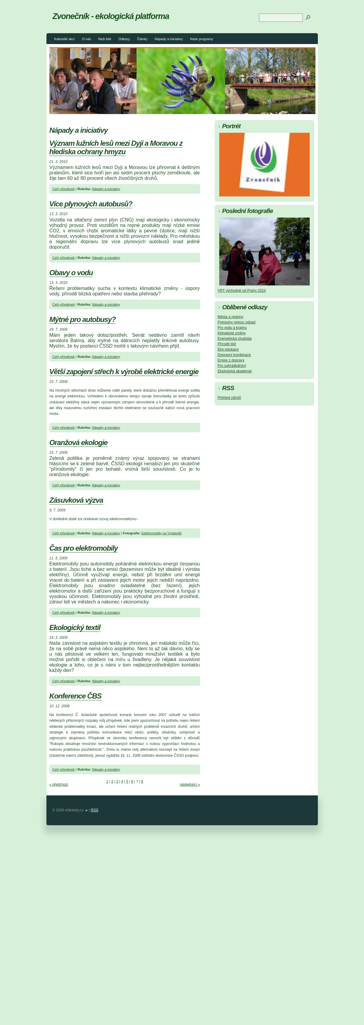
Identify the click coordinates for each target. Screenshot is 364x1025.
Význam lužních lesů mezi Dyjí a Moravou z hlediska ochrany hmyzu (116, 147)
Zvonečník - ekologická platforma (110, 16)
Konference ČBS (75, 696)
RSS (94, 810)
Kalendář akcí (64, 39)
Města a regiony (230, 317)
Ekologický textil (74, 627)
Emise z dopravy (231, 360)
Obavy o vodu (71, 273)
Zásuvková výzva (76, 500)
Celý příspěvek (63, 189)
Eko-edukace (228, 349)
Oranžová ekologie (78, 442)
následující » (190, 784)
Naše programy (201, 39)
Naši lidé (104, 39)
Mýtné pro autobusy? (82, 319)
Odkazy (124, 39)
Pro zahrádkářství (232, 366)
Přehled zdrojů (229, 398)
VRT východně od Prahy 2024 (242, 290)
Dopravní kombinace (234, 355)
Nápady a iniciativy (169, 39)
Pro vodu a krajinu (232, 328)
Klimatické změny (232, 333)
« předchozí (58, 784)
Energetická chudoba (235, 338)
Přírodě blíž (227, 344)
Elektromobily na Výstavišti (161, 533)
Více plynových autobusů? (90, 204)
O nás (86, 39)
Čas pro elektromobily (83, 548)
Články (142, 39)
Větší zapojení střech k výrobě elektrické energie (124, 372)
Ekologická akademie (235, 371)
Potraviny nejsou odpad (236, 322)
